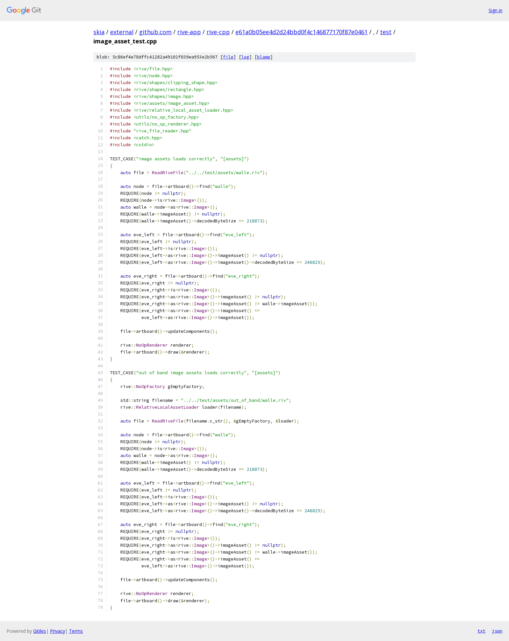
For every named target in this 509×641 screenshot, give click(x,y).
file (228, 57)
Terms (76, 631)
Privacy (57, 631)
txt (481, 631)
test (386, 32)
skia (99, 32)
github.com (155, 32)
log (245, 57)
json (497, 631)
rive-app (189, 32)
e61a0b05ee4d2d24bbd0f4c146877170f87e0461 (301, 32)
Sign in (495, 10)
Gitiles (39, 631)
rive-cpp (218, 32)
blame (263, 57)
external (121, 32)
